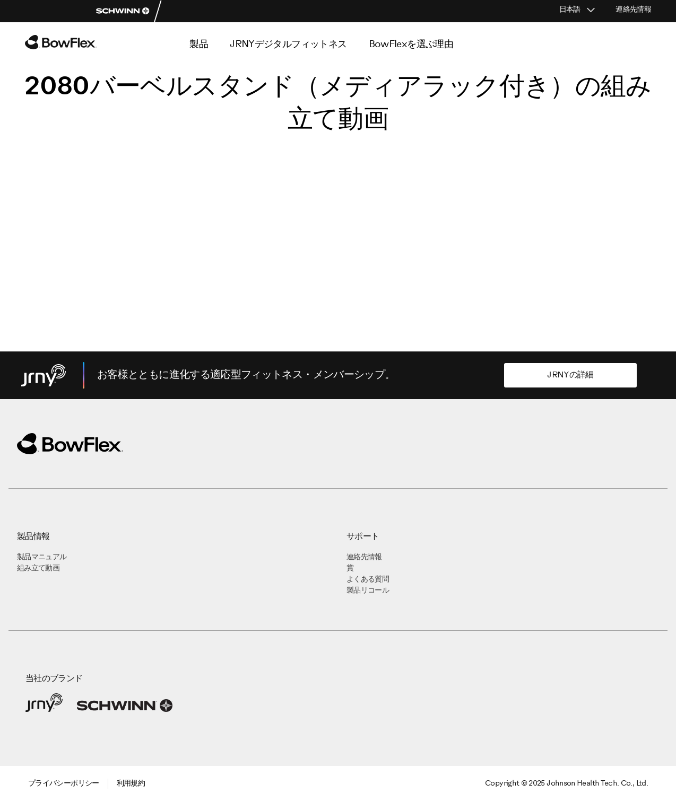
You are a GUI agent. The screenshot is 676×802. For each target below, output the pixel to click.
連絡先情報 (633, 10)
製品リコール (367, 591)
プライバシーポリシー (63, 784)
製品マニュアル (42, 557)
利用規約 (131, 784)
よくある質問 (367, 580)
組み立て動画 (38, 568)
